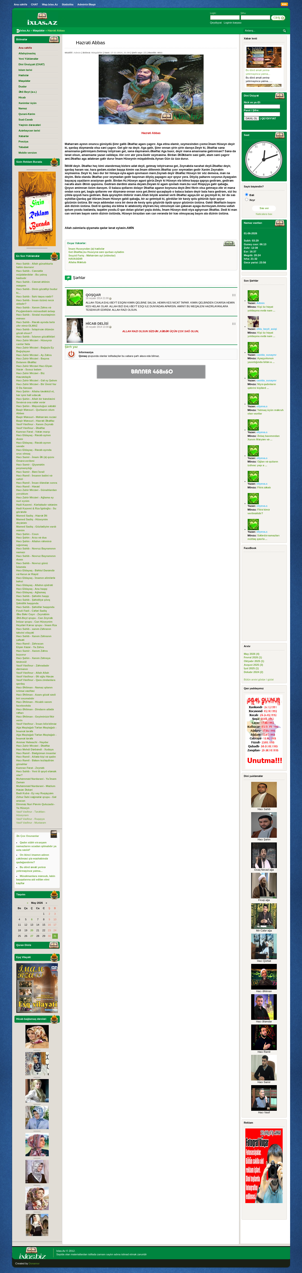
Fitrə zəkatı (264, 487)
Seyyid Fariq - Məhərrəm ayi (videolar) (92, 255)
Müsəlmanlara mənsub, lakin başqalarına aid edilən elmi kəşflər (35, 880)
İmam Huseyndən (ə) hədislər (87, 248)
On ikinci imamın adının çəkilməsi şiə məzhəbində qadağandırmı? (32, 858)
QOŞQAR (93, 295)
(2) (144, 52)
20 (31, 930)
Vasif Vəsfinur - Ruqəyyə (30, 819)
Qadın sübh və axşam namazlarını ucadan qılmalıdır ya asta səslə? (36, 846)
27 (31, 936)
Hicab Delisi (97, 323)
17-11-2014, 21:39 (120, 52)
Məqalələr (96, 52)
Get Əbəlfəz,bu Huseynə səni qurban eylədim (96, 252)
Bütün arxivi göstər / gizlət (259, 679)
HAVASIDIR (76, 258)
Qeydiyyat (216, 22)
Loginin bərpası (232, 22)
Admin (77, 52)
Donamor (34, 1263)
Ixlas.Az (61, 1250)
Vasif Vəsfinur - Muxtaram (31, 822)
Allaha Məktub (77, 262)
